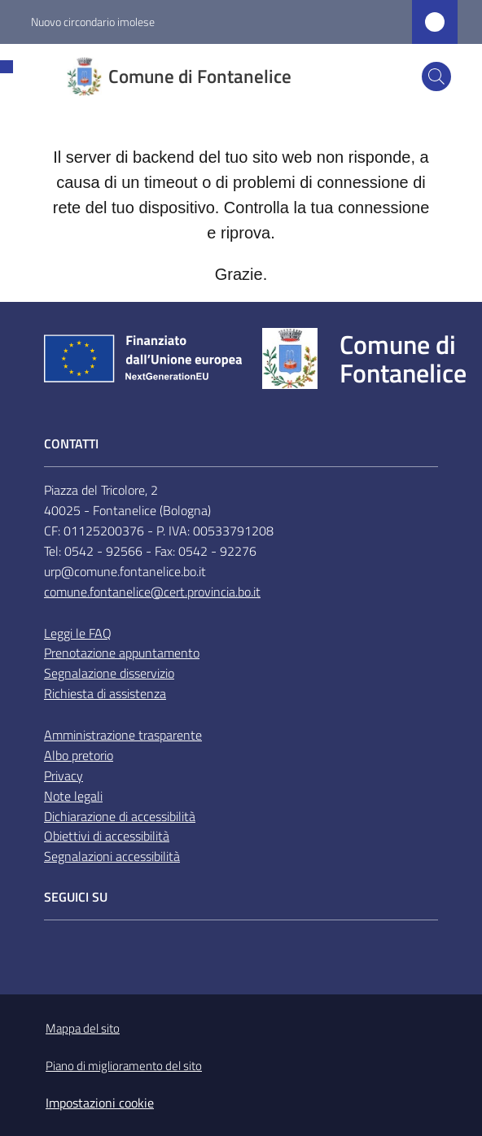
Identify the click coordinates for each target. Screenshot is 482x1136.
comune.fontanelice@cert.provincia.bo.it (152, 591)
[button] (436, 76)
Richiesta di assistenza (105, 693)
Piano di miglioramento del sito (124, 1065)
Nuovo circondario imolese (93, 21)
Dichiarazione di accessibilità (119, 816)
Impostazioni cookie (100, 1102)
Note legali (73, 796)
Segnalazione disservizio (109, 673)
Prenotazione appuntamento (121, 652)
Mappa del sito (83, 1028)
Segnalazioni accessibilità (112, 856)
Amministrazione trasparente (123, 735)
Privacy (63, 775)
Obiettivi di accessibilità (106, 835)
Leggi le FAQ (78, 633)
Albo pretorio (78, 755)
